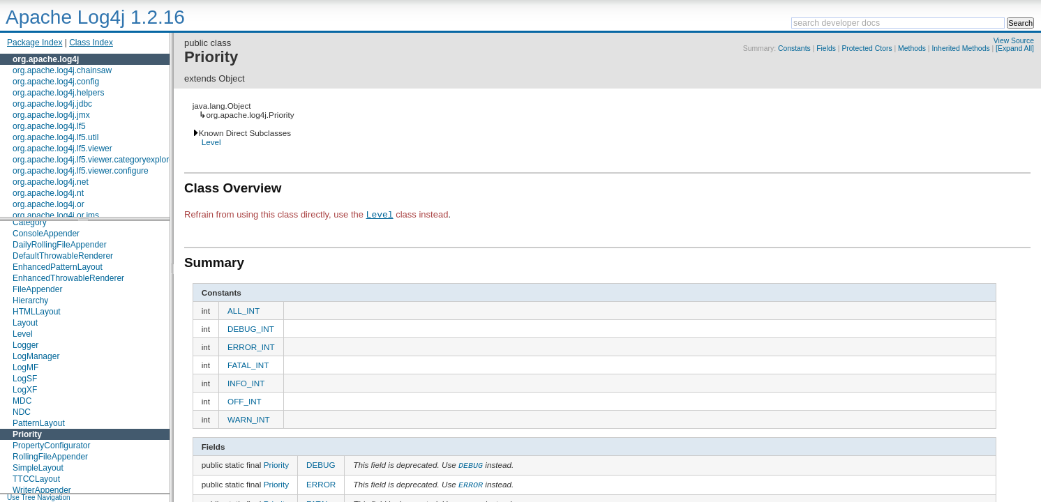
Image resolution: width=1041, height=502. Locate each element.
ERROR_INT (251, 346)
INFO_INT (245, 383)
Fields (826, 48)
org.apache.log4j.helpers (58, 93)
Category (30, 222)
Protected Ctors (866, 48)
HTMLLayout (37, 312)
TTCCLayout (36, 479)
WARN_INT (248, 419)
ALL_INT (243, 310)
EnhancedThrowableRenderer (68, 278)
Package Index (34, 42)
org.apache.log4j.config (56, 81)
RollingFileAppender (50, 457)
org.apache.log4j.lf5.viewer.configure (81, 171)
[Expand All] (1015, 48)
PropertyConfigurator (51, 445)
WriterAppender (42, 490)
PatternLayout (39, 423)
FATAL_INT (248, 365)
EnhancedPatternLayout (58, 267)
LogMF (25, 367)
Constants (794, 48)
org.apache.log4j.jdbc (52, 104)
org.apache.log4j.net (51, 182)
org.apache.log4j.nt (48, 193)
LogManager (36, 356)
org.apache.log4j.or (48, 204)
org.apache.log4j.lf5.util (55, 137)
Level (23, 334)
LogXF (25, 390)
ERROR (321, 482)
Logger (25, 345)
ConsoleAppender (46, 233)
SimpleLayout (38, 468)
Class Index (91, 42)
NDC (22, 412)
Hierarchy (30, 300)
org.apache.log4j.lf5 (49, 126)
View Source (1014, 41)
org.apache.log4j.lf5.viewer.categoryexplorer (95, 160)
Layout (25, 323)
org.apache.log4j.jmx (51, 115)
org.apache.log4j (46, 59)
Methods (912, 48)
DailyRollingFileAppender (60, 245)
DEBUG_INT (250, 328)
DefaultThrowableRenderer (63, 256)
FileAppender (37, 289)
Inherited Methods (960, 48)
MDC (22, 401)
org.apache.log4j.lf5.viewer (62, 148)
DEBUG (321, 464)
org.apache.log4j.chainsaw (62, 70)
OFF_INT (244, 401)
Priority (27, 434)
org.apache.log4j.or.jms (56, 215)
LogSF (25, 378)
